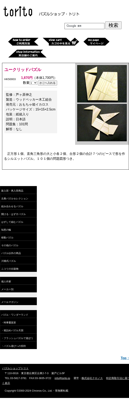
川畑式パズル (8, 261)
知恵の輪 (6, 229)
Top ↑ (125, 358)
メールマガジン (9, 302)
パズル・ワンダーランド (14, 314)
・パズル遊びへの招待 (13, 346)
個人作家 (6, 281)
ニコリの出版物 (9, 268)
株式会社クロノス (92, 378)
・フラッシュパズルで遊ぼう (17, 338)
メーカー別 (7, 289)
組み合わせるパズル (12, 206)
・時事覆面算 (8, 322)
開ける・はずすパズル (13, 214)
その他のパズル (9, 245)
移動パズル (7, 237)
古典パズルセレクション (14, 198)
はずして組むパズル (12, 222)
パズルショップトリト (15, 368)
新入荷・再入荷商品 (12, 190)
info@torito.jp (62, 378)
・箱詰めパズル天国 (12, 330)
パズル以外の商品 (11, 253)
